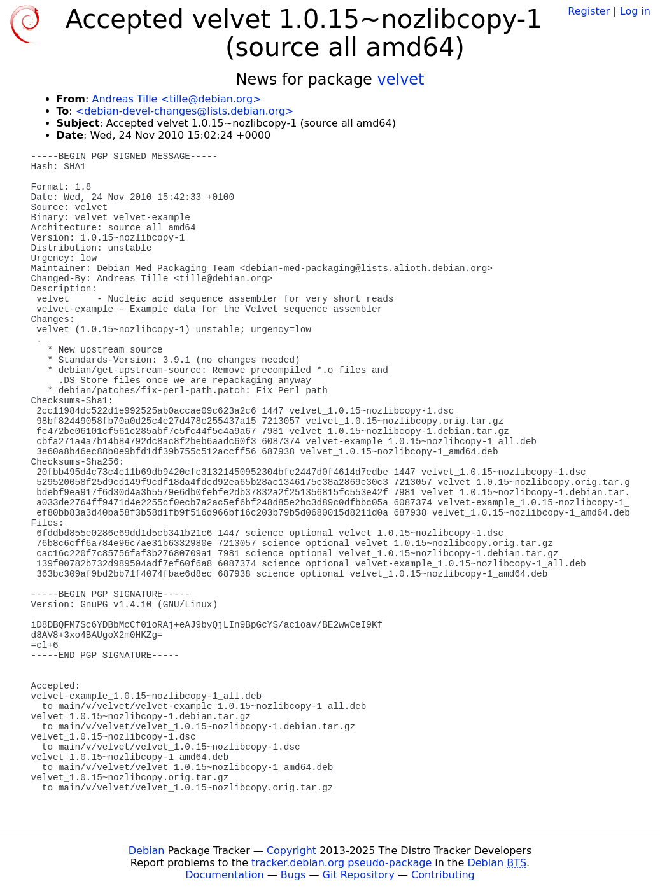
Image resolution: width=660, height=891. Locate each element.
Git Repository (359, 875)
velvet (401, 79)
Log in (635, 11)
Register (589, 11)
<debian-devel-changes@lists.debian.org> (185, 111)
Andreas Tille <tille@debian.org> (176, 99)
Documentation (224, 875)
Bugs (293, 875)
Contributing (443, 875)
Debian (147, 851)
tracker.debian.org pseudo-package (341, 863)
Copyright (291, 851)
